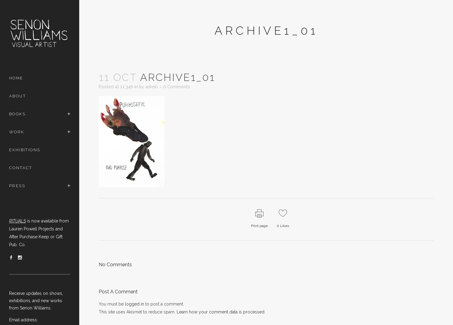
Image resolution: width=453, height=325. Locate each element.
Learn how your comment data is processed (220, 311)
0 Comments (176, 86)
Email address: (23, 319)
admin (151, 86)
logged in (134, 304)
